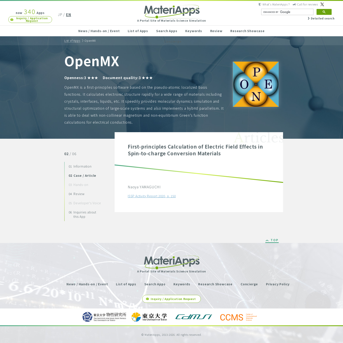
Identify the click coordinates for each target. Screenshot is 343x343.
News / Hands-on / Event (99, 31)
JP (60, 14)
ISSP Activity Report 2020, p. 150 (152, 196)
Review (216, 31)
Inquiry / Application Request (32, 19)
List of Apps (138, 31)
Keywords (193, 31)
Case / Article (82, 175)
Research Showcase (247, 31)
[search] (286, 12)
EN (68, 14)
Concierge (172, 41)
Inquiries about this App (82, 214)
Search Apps (166, 31)
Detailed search (323, 18)
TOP (275, 240)
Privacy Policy (278, 284)
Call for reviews (307, 4)
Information (80, 166)
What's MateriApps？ (276, 4)
